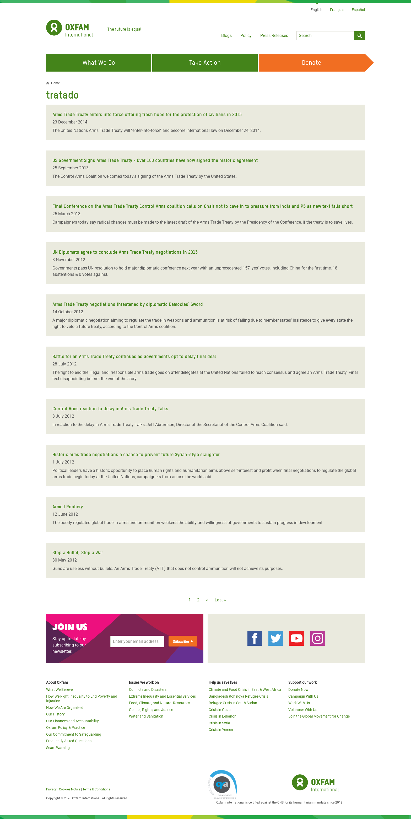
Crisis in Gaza (220, 710)
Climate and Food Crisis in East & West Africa (245, 689)
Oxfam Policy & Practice (65, 727)
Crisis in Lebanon (222, 716)
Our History (55, 714)
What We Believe (59, 689)
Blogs (226, 35)
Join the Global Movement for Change (319, 716)
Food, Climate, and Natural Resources (159, 703)
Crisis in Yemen (221, 730)
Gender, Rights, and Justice (151, 710)
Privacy (51, 789)
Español (358, 10)
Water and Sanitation (146, 716)
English (316, 10)
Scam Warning (58, 748)
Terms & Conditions (96, 789)
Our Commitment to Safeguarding (73, 734)
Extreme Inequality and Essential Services (162, 696)
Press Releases (274, 35)
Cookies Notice (69, 789)
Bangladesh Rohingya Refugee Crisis (238, 696)
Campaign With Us (303, 696)
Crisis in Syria (219, 723)
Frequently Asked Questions (68, 741)
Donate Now (298, 689)
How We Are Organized (64, 707)
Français (337, 10)
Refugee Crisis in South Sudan (233, 703)
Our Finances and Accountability (72, 721)
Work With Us (299, 703)
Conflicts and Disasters (147, 689)
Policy (246, 35)
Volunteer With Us (302, 710)
